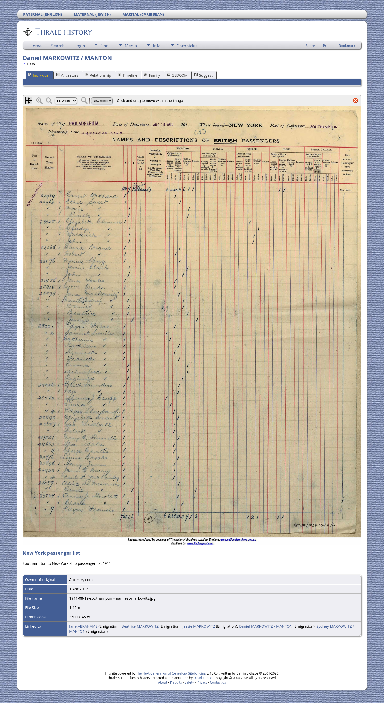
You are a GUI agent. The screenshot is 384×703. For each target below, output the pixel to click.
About (162, 682)
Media (131, 46)
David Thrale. (203, 678)
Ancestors (67, 75)
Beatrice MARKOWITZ (140, 626)
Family (152, 75)
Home (36, 46)
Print (327, 45)
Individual (39, 75)
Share (310, 45)
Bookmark (347, 45)
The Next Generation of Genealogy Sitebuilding (171, 673)
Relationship (98, 75)
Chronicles (187, 46)
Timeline (128, 75)
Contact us (218, 682)
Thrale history (63, 31)
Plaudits (176, 682)
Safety (189, 682)
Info (156, 46)
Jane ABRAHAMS (83, 626)
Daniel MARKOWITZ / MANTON (265, 626)
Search (58, 46)
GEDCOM (177, 75)
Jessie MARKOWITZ (199, 626)
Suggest (203, 75)
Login (79, 46)
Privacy (202, 682)
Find (104, 46)
